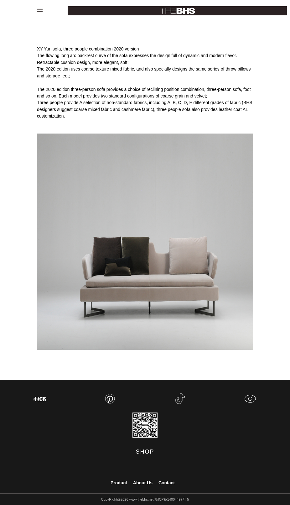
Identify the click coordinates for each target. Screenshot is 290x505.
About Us (143, 482)
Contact (166, 482)
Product (119, 482)
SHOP (145, 452)
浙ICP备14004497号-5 (171, 499)
